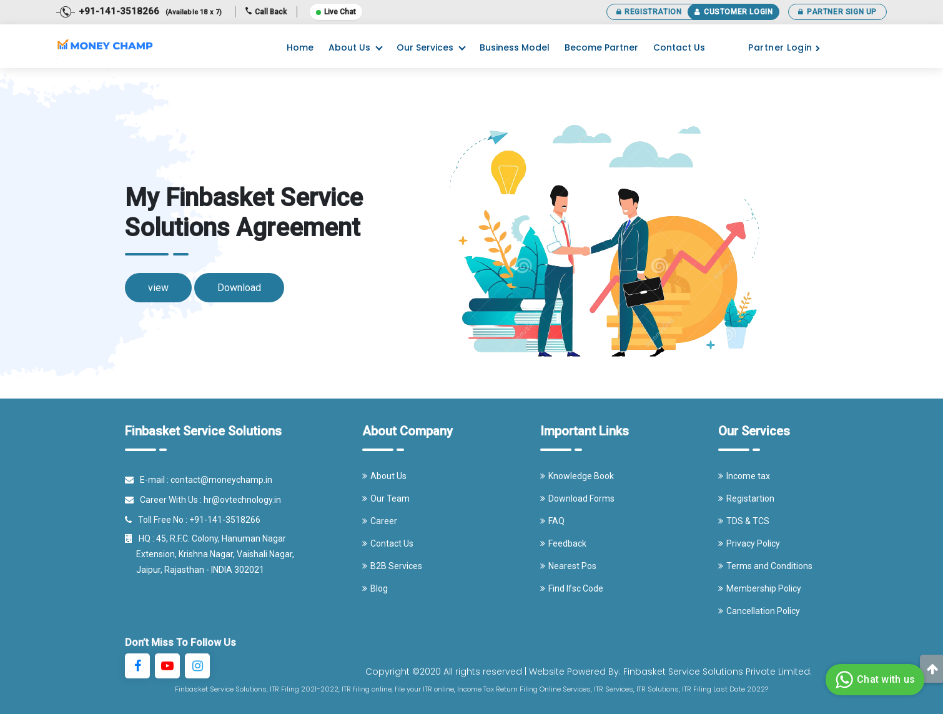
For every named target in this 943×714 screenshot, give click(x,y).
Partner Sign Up (837, 11)
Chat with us (873, 679)
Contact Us (679, 47)
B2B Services (392, 566)
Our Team (386, 498)
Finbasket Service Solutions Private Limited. (717, 671)
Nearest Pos (568, 566)
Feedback (563, 543)
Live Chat (336, 11)
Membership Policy (759, 588)
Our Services (425, 47)
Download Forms (577, 498)
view (158, 288)
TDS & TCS (743, 521)
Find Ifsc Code (571, 588)
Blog (375, 588)
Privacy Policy (749, 543)
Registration (649, 11)
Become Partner (601, 47)
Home (300, 47)
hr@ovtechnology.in (242, 500)
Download (239, 288)
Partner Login (784, 47)
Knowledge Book (577, 476)
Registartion (746, 498)
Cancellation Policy (759, 611)
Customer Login (733, 11)
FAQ (552, 521)
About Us (349, 47)
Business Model (515, 47)
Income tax (744, 476)
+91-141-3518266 (224, 520)
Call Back (266, 11)
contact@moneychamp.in (221, 480)
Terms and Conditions (765, 566)
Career (379, 521)
